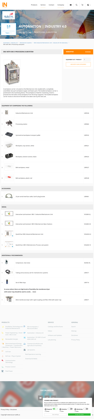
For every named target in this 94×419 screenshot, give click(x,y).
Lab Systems (31, 350)
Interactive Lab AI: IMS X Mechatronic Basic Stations (34, 224)
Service (43, 5)
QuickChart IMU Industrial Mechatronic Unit (29, 234)
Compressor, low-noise (23, 263)
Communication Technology (10, 361)
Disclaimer (74, 335)
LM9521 (86, 146)
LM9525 (86, 157)
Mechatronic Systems (26, 43)
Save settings (55, 414)
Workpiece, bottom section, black (26, 157)
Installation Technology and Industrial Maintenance (14, 327)
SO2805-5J (87, 214)
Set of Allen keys (21, 282)
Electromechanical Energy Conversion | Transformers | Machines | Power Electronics (12, 345)
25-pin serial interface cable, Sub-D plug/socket (30, 196)
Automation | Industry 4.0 (42, 26)
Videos (50, 331)
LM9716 (86, 282)
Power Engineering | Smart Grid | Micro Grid (13, 334)
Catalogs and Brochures (55, 326)
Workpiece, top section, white (25, 146)
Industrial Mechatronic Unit (24, 113)
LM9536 (86, 113)
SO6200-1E (87, 245)
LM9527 (86, 167)
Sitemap (73, 331)
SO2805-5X (87, 224)
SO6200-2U (87, 234)
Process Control (10, 367)
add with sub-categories (78, 64)
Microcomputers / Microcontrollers (33, 327)
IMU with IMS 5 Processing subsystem (38, 32)
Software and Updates (55, 335)
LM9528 (86, 178)
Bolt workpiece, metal (22, 167)
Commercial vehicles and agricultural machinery (35, 344)
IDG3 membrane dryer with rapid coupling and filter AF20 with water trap (38, 300)
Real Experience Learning (33, 354)
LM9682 (86, 124)
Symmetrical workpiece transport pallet (28, 135)
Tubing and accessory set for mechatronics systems (32, 273)
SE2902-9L (87, 263)
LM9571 (86, 273)
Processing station (21, 124)
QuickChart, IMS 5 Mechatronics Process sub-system (32, 245)
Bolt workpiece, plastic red (24, 178)
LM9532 (86, 135)
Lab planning (52, 340)
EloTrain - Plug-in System (13, 356)
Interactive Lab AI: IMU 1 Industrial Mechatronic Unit (34, 214)
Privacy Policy (75, 340)
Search (73, 326)
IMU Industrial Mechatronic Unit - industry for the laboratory (51, 43)
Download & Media (31, 359)
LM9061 (86, 196)
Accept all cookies (79, 414)
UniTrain (8, 352)
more (34, 292)
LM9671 (86, 300)
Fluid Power (9, 371)
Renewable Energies (11, 339)
